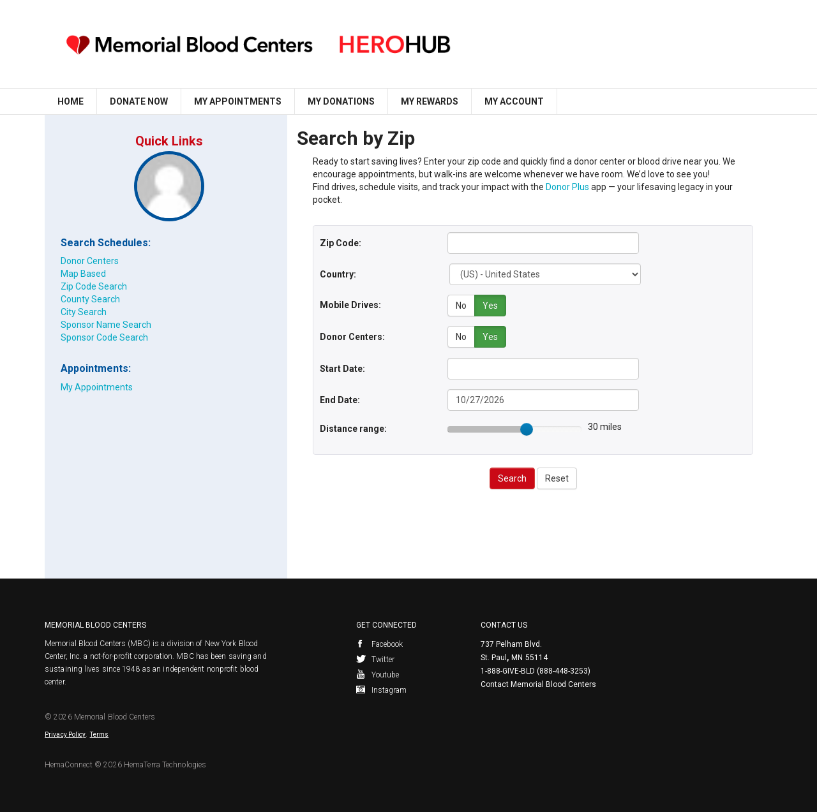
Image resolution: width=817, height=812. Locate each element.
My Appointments (237, 101)
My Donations (341, 101)
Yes (490, 305)
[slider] (526, 428)
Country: (338, 274)
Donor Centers (90, 261)
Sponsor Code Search (104, 337)
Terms (99, 733)
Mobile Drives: (350, 305)
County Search (90, 299)
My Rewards (429, 101)
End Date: (340, 399)
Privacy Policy (65, 733)
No (461, 305)
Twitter (375, 658)
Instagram (381, 689)
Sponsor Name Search (106, 325)
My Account (514, 101)
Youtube (378, 674)
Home (70, 101)
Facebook (379, 643)
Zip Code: (340, 243)
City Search (84, 312)
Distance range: (353, 428)
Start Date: (342, 368)
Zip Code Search (94, 286)
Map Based (83, 274)
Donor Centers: (352, 336)
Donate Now (139, 101)
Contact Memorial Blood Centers (538, 683)
